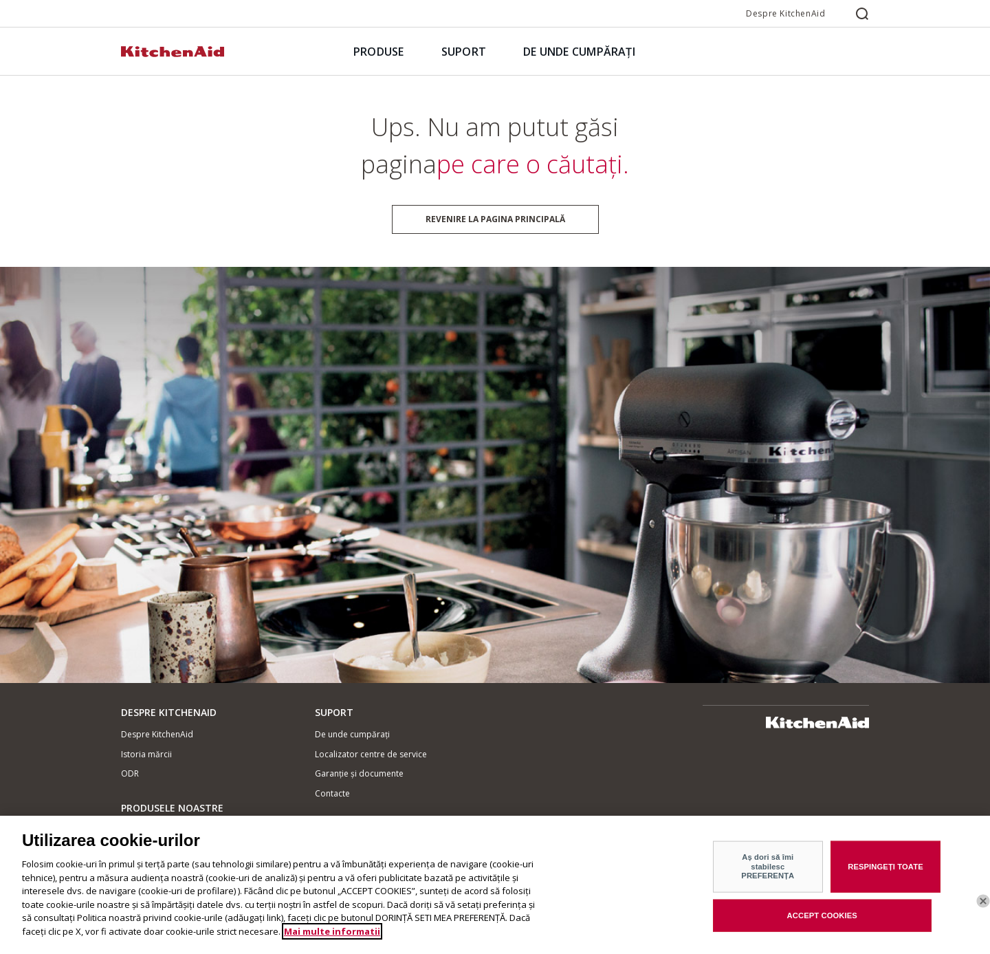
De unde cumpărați (352, 734)
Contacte (332, 793)
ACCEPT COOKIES (822, 919)
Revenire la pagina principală (495, 219)
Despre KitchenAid (785, 13)
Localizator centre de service (371, 754)
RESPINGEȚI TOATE (885, 871)
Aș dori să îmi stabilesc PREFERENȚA (767, 870)
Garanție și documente (359, 773)
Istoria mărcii (146, 754)
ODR (130, 773)
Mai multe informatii (332, 935)
